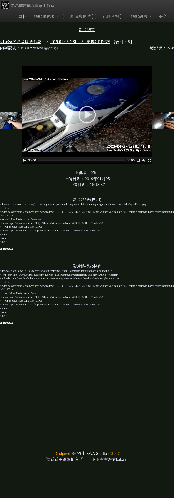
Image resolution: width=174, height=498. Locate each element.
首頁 (18, 16)
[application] (87, 115)
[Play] (24, 160)
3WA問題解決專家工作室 (27, 5)
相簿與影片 (80, 16)
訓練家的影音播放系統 (20, 41)
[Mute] (144, 160)
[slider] (81, 160)
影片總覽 (87, 29)
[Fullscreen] (149, 160)
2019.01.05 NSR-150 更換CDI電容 (80, 41)
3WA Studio (97, 453)
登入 (163, 16)
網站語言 (139, 16)
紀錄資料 (111, 16)
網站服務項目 (46, 16)
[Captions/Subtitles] (138, 160)
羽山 (81, 453)
